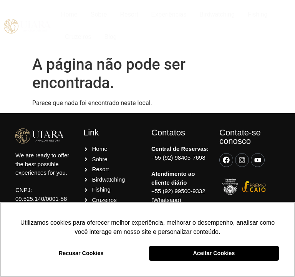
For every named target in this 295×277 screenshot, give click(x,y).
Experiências (169, 14)
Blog (110, 36)
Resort (129, 14)
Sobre (99, 14)
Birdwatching (217, 14)
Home (69, 14)
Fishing (258, 14)
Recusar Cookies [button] (81, 253)
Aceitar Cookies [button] (214, 253)
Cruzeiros (78, 36)
